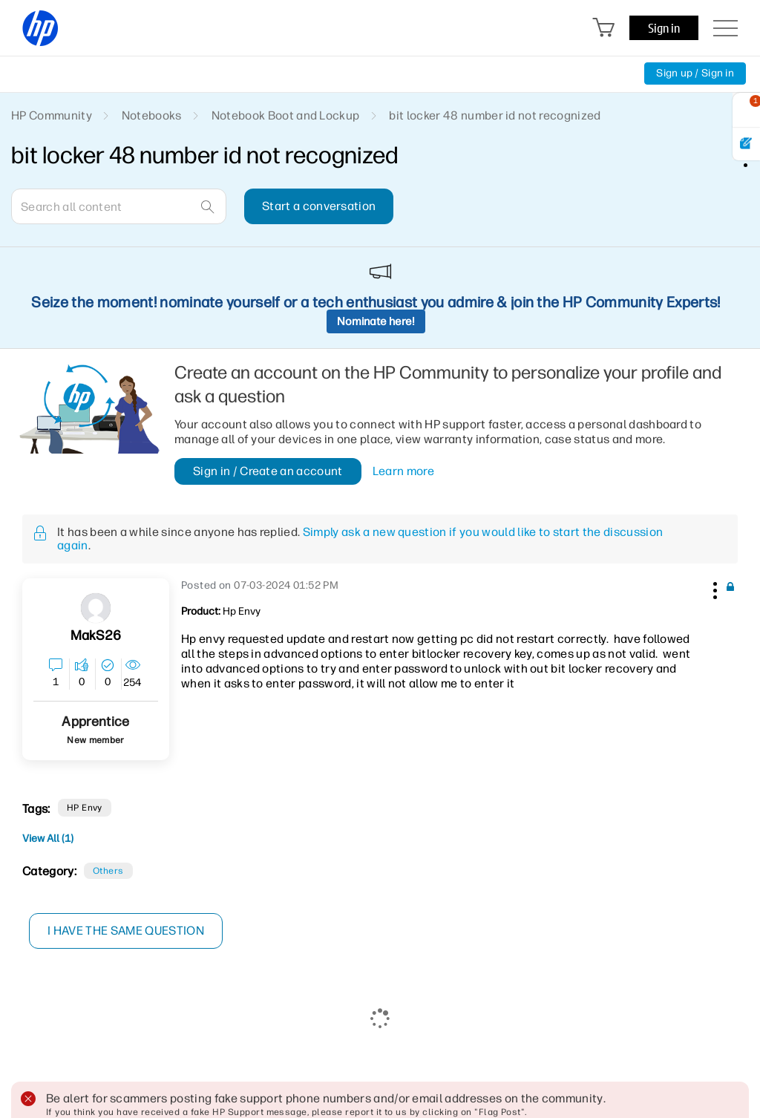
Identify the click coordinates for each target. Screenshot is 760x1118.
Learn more (403, 471)
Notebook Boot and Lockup (286, 115)
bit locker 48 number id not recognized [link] (494, 115)
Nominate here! (376, 321)
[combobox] (118, 206)
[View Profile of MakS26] (96, 635)
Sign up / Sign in (695, 73)
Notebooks (152, 115)
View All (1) (47, 838)
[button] (713, 588)
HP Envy (84, 807)
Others (108, 871)
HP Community (51, 115)
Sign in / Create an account (268, 471)
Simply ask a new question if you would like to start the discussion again (360, 538)
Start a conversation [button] (319, 206)
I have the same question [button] (126, 931)
